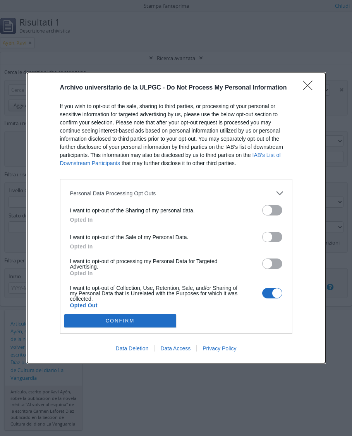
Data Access (175, 348)
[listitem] (176, 193)
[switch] (272, 210)
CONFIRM (120, 321)
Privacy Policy (219, 348)
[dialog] (176, 218)
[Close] (310, 88)
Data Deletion (132, 348)
